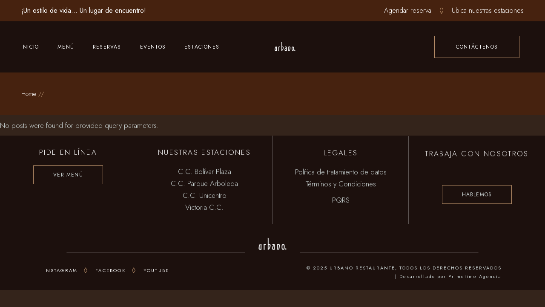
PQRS (341, 201)
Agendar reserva (407, 10)
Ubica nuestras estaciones (488, 10)
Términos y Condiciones (341, 185)
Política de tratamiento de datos (341, 173)
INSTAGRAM (60, 270)
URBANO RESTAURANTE (362, 267)
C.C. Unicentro (205, 196)
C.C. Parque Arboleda (204, 184)
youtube (156, 270)
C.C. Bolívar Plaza (204, 172)
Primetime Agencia (475, 276)
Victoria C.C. (204, 208)
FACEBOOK (110, 270)
